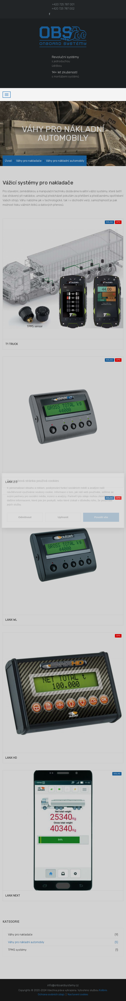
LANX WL (11, 619)
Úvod (8, 160)
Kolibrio (103, 990)
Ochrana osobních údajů (51, 994)
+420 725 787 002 (63, 8)
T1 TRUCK (11, 344)
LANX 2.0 (11, 482)
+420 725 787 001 (63, 4)
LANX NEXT (12, 895)
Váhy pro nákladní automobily (26, 942)
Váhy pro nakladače (28, 160)
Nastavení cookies (78, 994)
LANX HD (11, 757)
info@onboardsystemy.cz (63, 985)
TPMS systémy (17, 949)
